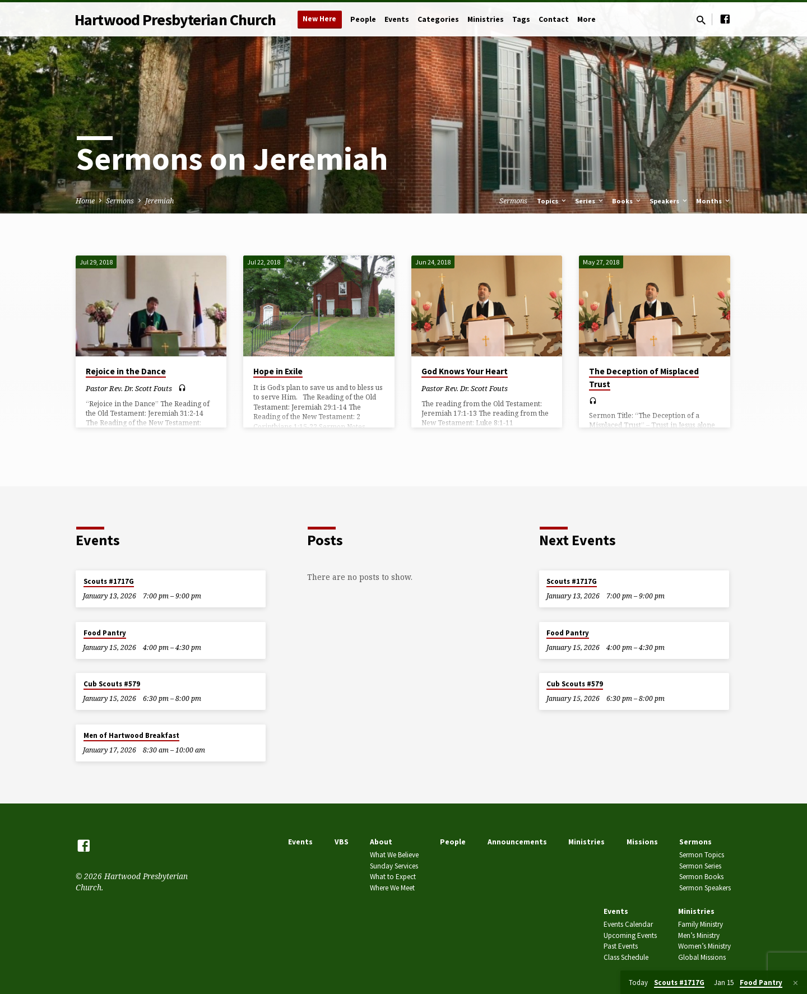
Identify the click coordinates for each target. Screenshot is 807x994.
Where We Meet (392, 888)
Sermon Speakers (705, 888)
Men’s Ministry (699, 935)
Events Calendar (628, 924)
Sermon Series (700, 866)
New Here (319, 19)
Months (713, 201)
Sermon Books (701, 876)
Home (85, 201)
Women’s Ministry (704, 946)
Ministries (485, 19)
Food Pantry (105, 633)
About (381, 842)
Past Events (621, 946)
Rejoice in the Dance (126, 371)
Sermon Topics (701, 855)
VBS (342, 842)
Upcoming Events (630, 935)
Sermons (120, 201)
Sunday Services (394, 866)
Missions (642, 842)
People (363, 19)
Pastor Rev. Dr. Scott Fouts (129, 388)
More (586, 19)
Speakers (669, 201)
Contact (554, 19)
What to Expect (393, 876)
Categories (438, 19)
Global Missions (702, 957)
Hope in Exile (278, 371)
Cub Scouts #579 (112, 684)
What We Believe (394, 855)
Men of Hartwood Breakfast (131, 735)
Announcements (517, 842)
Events (396, 19)
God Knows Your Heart (464, 371)
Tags (521, 19)
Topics (552, 201)
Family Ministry (700, 924)
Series (590, 201)
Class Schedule (626, 957)
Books (627, 201)
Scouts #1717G (109, 581)
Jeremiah (159, 201)
